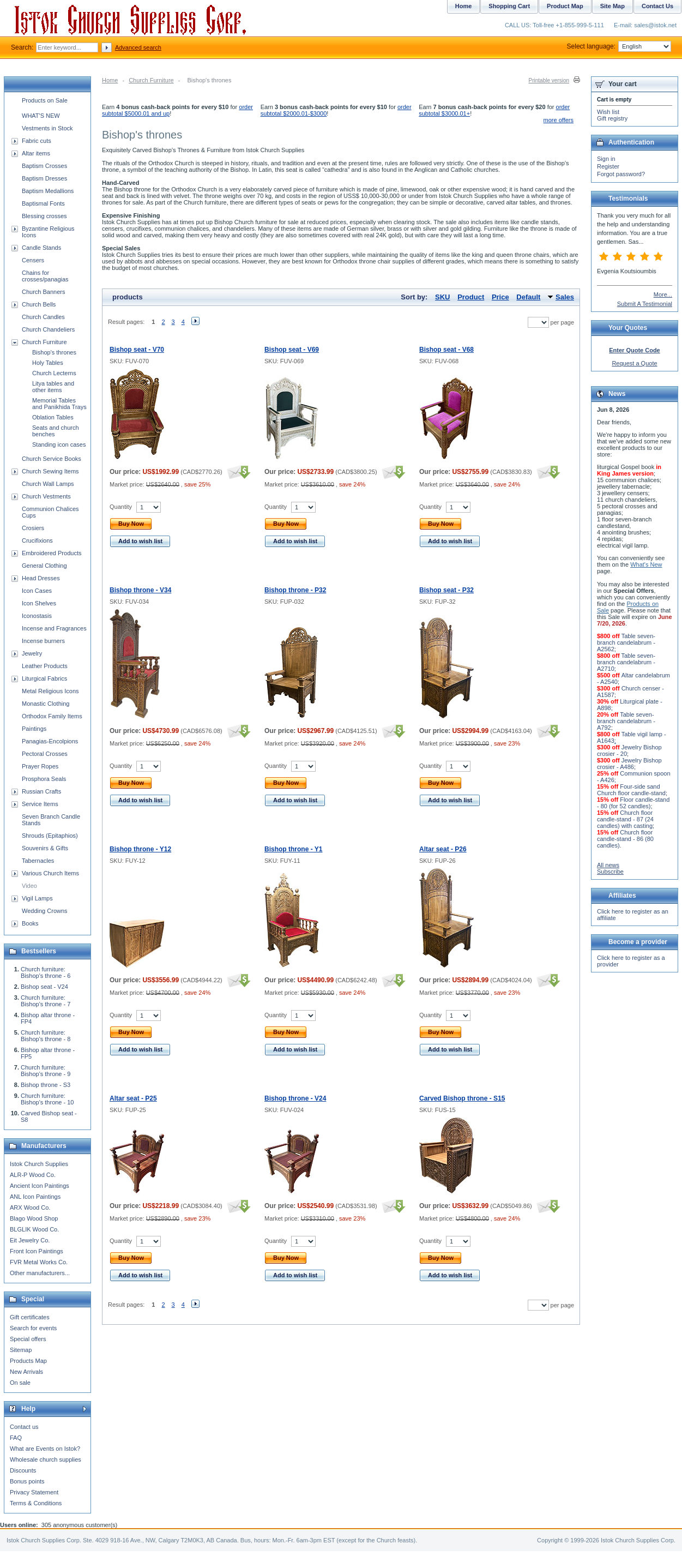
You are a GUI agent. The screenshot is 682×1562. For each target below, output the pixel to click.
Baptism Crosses (44, 166)
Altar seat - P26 (443, 849)
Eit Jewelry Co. (30, 1240)
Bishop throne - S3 (45, 1085)
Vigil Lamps (37, 898)
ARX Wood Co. (30, 1207)
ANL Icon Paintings (35, 1196)
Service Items (40, 804)
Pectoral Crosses (45, 753)
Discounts (23, 1470)
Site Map (612, 6)
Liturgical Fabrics (44, 678)
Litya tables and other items (53, 386)
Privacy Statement (34, 1492)
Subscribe (610, 871)
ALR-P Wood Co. (33, 1175)
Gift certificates (30, 1317)
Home (110, 80)
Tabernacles (38, 860)
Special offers (28, 1339)
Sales (565, 297)
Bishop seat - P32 (446, 590)
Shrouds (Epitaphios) (50, 835)
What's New (646, 564)
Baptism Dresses (44, 178)
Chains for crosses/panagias (45, 276)
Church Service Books (51, 458)
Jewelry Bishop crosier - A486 (629, 763)
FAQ (16, 1437)
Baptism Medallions (48, 191)
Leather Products (45, 666)
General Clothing (44, 565)
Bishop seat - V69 (291, 349)
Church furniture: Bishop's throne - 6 (45, 972)
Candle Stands (41, 247)
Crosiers (33, 528)
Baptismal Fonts (43, 203)
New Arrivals (26, 1371)
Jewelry (32, 653)
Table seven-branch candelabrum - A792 (626, 721)
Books (30, 923)
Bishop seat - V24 (44, 986)
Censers (33, 260)
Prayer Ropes (40, 766)
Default (528, 297)
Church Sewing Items (50, 471)
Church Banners (43, 292)
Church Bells (39, 304)
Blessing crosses (44, 216)
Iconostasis (37, 615)
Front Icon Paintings (36, 1251)
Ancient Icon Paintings (39, 1185)
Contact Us (657, 6)
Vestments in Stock (47, 128)
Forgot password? (621, 174)
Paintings (34, 728)
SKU (442, 297)
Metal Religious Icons (50, 691)
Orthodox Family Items (52, 716)
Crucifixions (37, 540)
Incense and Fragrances (54, 628)
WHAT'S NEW (41, 115)
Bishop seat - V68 (446, 349)
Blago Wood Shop (34, 1218)
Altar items (36, 153)
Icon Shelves (39, 603)
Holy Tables (47, 362)
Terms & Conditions (36, 1503)
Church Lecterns (54, 373)
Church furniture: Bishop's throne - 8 (45, 1035)
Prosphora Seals (44, 779)
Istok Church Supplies (39, 1164)
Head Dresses (41, 578)
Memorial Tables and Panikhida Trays (59, 403)
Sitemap (21, 1350)
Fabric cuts (36, 140)
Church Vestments (46, 496)
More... (663, 294)
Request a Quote (634, 363)
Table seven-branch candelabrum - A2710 (626, 662)
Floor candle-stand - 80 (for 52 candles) (633, 802)
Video (29, 885)
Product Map (565, 6)
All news (608, 865)
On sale (20, 1382)
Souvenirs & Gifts (45, 848)
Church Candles (43, 317)
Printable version (549, 80)
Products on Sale (45, 100)
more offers (559, 120)
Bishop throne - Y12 (140, 849)
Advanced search (138, 47)
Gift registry (612, 118)
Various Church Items (50, 873)
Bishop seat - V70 (137, 349)
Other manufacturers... (40, 1273)
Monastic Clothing (45, 703)
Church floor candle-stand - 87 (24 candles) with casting (625, 819)
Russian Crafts (41, 791)
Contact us (24, 1426)
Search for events (33, 1328)
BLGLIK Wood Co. (34, 1229)
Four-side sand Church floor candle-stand (631, 789)
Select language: (619, 46)
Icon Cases (37, 590)
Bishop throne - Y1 (293, 849)
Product (470, 297)
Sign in (606, 158)
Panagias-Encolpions (50, 741)
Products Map (28, 1360)
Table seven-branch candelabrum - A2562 (626, 642)
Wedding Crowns (45, 911)
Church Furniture (151, 80)
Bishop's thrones (54, 352)
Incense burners (43, 641)
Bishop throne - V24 (295, 1098)
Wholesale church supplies (45, 1459)
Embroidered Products (51, 553)
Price (500, 297)
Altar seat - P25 (133, 1098)
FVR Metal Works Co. (39, 1262)
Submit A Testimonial (644, 304)
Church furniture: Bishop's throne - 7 (45, 1000)
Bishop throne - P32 (295, 590)
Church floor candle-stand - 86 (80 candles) (625, 839)
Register (608, 166)
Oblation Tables (53, 417)
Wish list (608, 112)
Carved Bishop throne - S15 (462, 1098)
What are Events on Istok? (45, 1448)
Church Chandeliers (48, 329)
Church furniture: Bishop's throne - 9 (45, 1070)
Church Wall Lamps (48, 483)
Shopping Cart (509, 6)
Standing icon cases (59, 444)
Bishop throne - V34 (140, 590)
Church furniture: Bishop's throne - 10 (47, 1099)
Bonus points (27, 1481)
